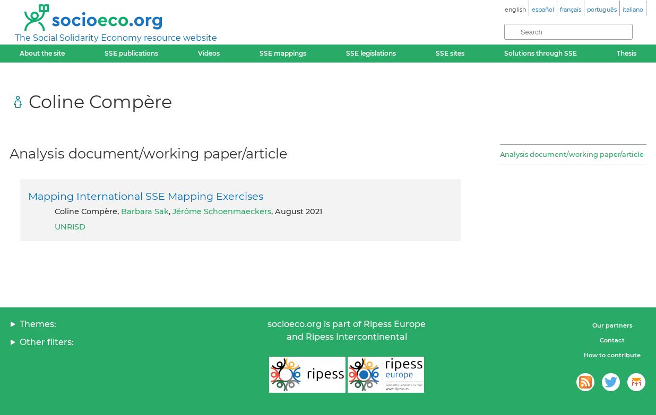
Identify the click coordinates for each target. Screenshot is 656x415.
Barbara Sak (145, 211)
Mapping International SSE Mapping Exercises (145, 196)
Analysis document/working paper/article (572, 154)
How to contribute (612, 355)
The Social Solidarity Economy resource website (116, 38)
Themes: (38, 324)
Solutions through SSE (540, 53)
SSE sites (450, 53)
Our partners (612, 325)
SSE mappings (283, 53)
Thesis (626, 53)
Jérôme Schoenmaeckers (221, 211)
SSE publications (131, 53)
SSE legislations (371, 53)
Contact (612, 340)
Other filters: (47, 342)
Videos (209, 53)
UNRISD (70, 227)
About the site (42, 53)
